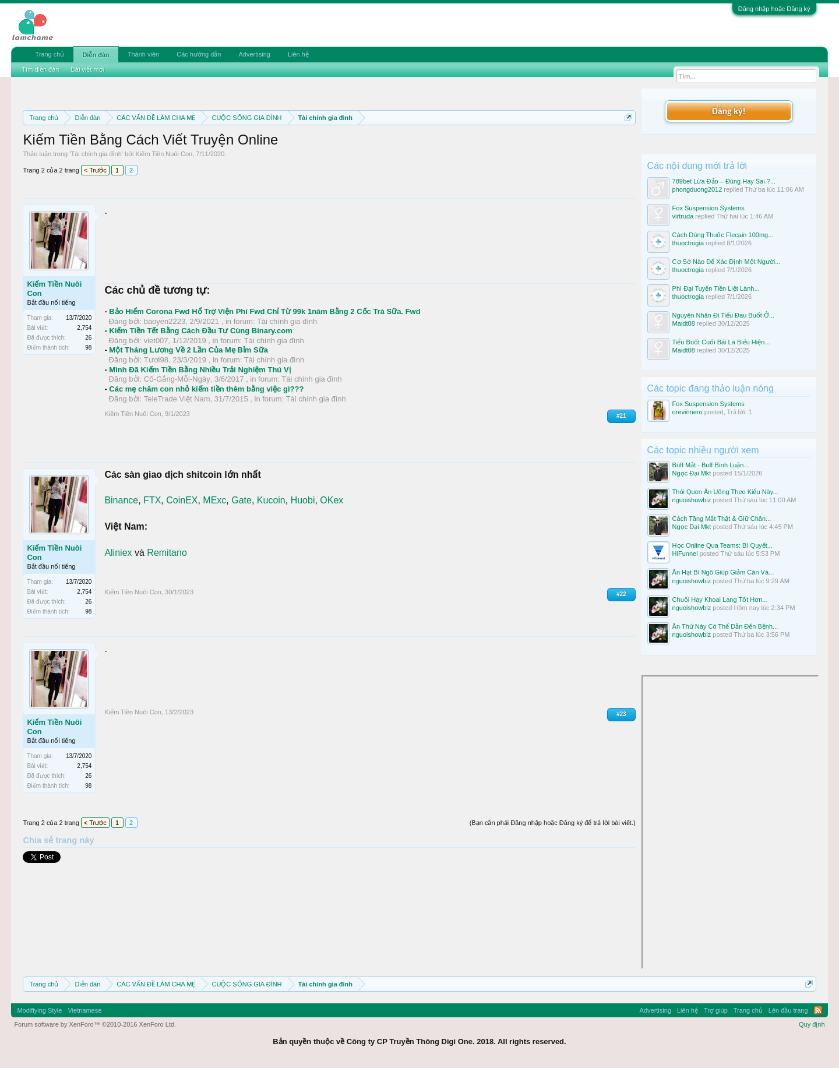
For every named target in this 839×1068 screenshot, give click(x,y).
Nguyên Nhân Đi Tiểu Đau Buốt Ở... (723, 315)
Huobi (303, 500)
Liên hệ (298, 54)
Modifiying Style (39, 1010)
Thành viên (143, 54)
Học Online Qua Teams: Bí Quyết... (722, 545)
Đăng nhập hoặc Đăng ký (774, 8)
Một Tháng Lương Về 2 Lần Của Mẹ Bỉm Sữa (188, 350)
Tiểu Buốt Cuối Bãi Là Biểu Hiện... (721, 342)
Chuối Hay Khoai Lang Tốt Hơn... (720, 599)
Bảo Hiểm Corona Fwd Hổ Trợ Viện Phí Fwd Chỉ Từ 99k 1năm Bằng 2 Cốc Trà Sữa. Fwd (264, 311)
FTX (152, 500)
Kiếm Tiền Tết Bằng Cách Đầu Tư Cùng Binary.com (200, 330)
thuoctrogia (688, 242)
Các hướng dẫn (199, 54)
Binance (121, 500)
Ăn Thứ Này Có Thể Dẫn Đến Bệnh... (725, 626)
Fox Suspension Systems (708, 208)
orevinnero (687, 411)
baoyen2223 (165, 321)
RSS (818, 1010)
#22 (621, 594)
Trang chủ (49, 54)
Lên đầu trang (788, 1010)
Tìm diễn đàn (40, 69)
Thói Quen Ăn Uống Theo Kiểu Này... (725, 491)
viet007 (156, 340)
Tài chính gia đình (95, 153)
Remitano (166, 553)
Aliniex (118, 553)
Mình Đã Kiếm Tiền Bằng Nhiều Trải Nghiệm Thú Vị (199, 369)
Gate (241, 500)
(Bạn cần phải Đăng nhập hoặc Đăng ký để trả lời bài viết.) (553, 822)
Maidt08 (683, 323)
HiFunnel (685, 553)
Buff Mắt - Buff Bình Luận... (710, 464)
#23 (621, 714)
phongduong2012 (697, 189)
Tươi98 (156, 359)
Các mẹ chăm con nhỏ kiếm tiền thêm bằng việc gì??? (206, 389)
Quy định (812, 1024)
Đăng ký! (728, 111)
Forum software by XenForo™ (95, 1024)
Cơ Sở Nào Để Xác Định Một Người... (726, 261)
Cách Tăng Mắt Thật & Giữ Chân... (721, 518)
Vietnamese (84, 1010)
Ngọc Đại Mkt (691, 473)
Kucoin (271, 500)
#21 (621, 416)
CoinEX (182, 500)
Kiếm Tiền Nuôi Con (164, 153)
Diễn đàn (95, 54)
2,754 (84, 328)
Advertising (254, 54)
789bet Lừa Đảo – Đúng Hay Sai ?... (724, 181)
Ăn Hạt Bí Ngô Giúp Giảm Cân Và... (723, 572)
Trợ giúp (716, 1010)
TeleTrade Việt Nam (177, 398)
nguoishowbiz (691, 499)
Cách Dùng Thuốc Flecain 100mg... (723, 234)
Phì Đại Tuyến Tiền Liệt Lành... (716, 288)
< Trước (95, 170)
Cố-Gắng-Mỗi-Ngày (177, 379)
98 (88, 347)
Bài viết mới (87, 69)
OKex (331, 500)
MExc (214, 500)
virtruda (683, 216)
